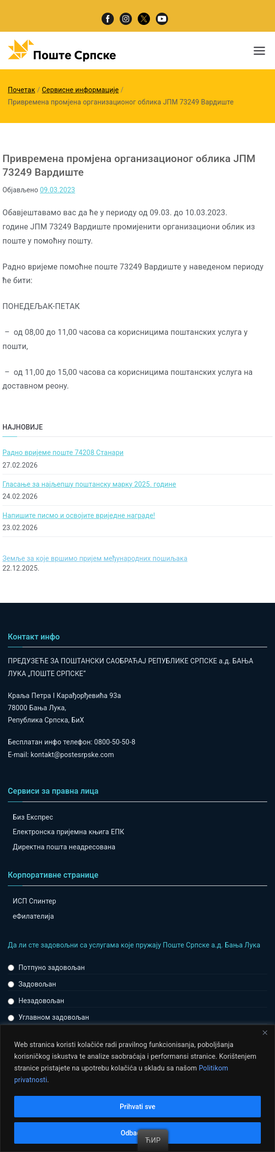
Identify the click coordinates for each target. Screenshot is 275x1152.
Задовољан (37, 984)
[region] (137, 1088)
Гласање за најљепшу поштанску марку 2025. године (89, 484)
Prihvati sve (137, 1107)
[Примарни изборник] (259, 51)
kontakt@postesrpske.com (72, 755)
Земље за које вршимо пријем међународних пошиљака (95, 558)
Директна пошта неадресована (64, 847)
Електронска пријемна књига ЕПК (68, 832)
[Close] (265, 1033)
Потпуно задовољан (52, 967)
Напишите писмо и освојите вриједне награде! (78, 515)
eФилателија (33, 916)
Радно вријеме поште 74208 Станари (63, 452)
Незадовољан (41, 1001)
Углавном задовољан (54, 1017)
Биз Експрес (33, 817)
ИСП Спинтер (34, 901)
